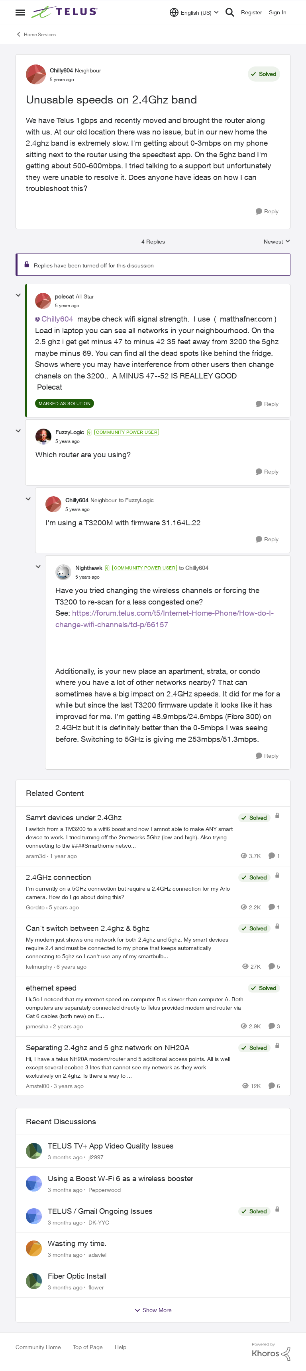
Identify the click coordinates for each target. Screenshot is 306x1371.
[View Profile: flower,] (34, 1281)
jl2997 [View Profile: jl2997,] (96, 1157)
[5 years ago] (62, 907)
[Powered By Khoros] (271, 1352)
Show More (153, 1310)
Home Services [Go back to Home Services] (36, 34)
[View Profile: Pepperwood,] (34, 1184)
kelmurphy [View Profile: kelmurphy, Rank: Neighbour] (39, 966)
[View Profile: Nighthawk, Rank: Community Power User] (63, 572)
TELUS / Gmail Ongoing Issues (100, 1211)
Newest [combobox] (277, 242)
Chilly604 (57, 318)
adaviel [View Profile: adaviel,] (97, 1254)
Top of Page (88, 1347)
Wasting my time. (77, 1243)
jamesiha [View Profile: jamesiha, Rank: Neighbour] (37, 1026)
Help (120, 1347)
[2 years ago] (66, 1026)
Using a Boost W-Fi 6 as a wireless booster (120, 1178)
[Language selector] (194, 12)
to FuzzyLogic (136, 500)
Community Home (38, 1347)
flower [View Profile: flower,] (96, 1287)
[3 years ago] (67, 1085)
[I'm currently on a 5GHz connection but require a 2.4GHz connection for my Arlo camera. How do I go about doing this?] (130, 892)
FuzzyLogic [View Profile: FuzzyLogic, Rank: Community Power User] (69, 432)
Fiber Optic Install (77, 1276)
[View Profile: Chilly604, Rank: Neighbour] (36, 74)
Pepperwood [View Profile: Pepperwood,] (104, 1189)
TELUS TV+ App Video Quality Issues (111, 1145)
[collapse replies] (18, 295)
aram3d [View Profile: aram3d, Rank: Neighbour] (35, 855)
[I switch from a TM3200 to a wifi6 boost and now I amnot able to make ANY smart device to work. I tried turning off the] (130, 837)
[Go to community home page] (65, 12)
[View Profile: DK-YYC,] (34, 1216)
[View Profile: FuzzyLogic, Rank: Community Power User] (43, 437)
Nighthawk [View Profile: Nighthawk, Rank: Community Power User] (88, 567)
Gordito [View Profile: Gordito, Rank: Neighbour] (35, 906)
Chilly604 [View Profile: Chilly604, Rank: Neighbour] (61, 70)
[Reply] (267, 211)
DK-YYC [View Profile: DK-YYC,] (98, 1222)
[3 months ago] (65, 1157)
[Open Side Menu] (20, 12)
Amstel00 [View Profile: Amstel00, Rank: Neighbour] (37, 1085)
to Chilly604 (193, 567)
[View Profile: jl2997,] (34, 1151)
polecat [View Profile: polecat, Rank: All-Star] (64, 296)
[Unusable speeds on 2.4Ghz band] (67, 305)
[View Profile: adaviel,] (34, 1248)
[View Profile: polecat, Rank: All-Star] (43, 301)
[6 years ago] (70, 966)
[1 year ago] (62, 856)
